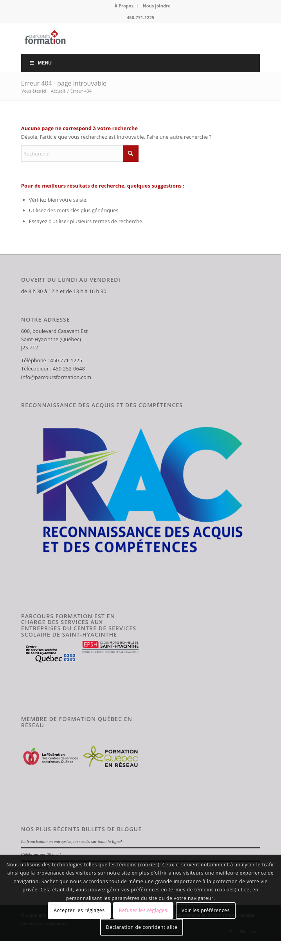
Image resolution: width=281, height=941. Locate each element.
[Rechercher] (80, 153)
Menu (40, 63)
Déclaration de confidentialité (142, 927)
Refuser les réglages (143, 910)
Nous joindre (157, 6)
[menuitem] (124, 6)
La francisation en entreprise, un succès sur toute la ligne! (71, 841)
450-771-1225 (140, 17)
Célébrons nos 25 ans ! (41, 854)
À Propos (124, 6)
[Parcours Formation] (116, 38)
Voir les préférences (206, 910)
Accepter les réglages (79, 910)
